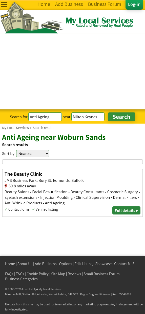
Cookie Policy (38, 273)
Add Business (46, 263)
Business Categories (21, 279)
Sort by (8, 153)
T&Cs (20, 273)
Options (65, 263)
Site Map (58, 273)
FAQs (9, 273)
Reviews (74, 273)
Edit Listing (84, 263)
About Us (24, 263)
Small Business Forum (102, 273)
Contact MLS (124, 263)
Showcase (103, 263)
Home (10, 263)
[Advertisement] (72, 71)
